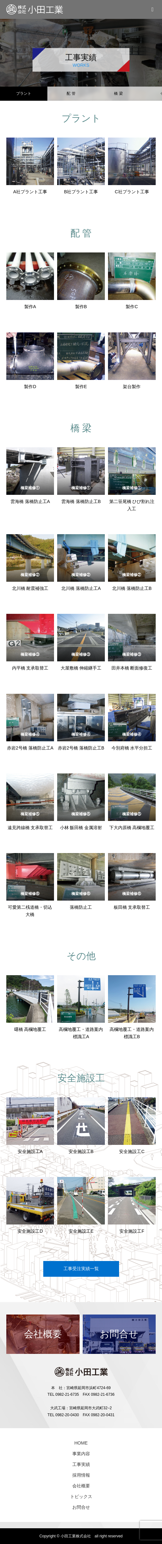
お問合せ (81, 1507)
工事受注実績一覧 (81, 1268)
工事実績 (81, 1464)
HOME (81, 1442)
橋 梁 (118, 93)
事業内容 (81, 1453)
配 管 (71, 93)
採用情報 (81, 1475)
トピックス (81, 1496)
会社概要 (81, 1485)
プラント (23, 93)
